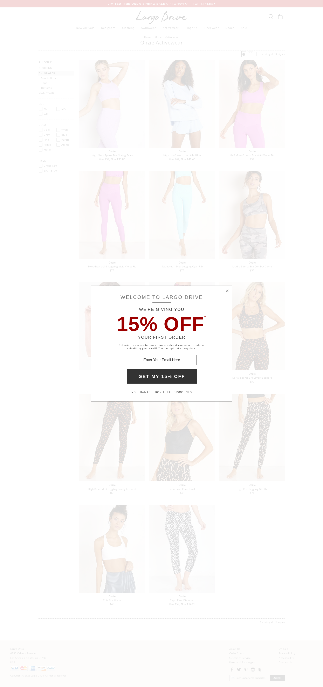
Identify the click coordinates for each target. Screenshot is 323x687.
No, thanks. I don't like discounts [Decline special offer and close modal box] (161, 392)
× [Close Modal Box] (227, 291)
